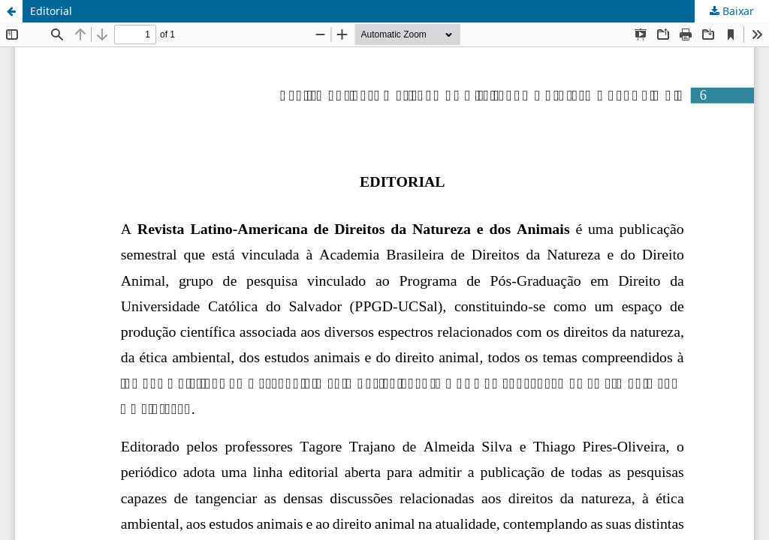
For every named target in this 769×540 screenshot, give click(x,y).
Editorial (51, 11)
